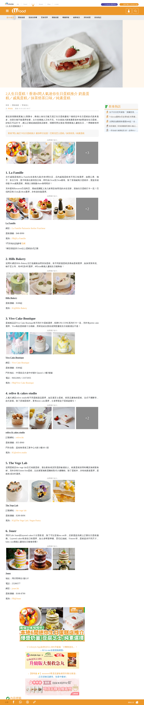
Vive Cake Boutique (20, 363)
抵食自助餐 (33, 17)
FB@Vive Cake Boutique (23, 383)
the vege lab (21, 510)
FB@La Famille (19, 238)
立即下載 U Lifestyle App (130, 4)
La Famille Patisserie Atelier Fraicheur (28, 228)
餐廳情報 (65, 17)
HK (18, 4)
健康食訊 (76, 17)
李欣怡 (10, 108)
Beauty (41, 4)
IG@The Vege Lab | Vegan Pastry (26, 520)
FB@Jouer (16, 598)
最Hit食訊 (10, 17)
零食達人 (25, 105)
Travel (25, 4)
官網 (23, 243)
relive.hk (20, 437)
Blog (48, 4)
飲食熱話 (97, 17)
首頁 (7, 105)
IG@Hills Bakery (19, 308)
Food (33, 4)
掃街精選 (87, 17)
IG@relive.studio (19, 452)
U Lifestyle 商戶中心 (110, 4)
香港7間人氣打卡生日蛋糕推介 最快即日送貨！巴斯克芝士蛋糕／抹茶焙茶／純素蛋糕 (46, 133)
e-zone (57, 4)
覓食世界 (44, 17)
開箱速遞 (21, 17)
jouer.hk (15, 588)
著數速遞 (55, 17)
